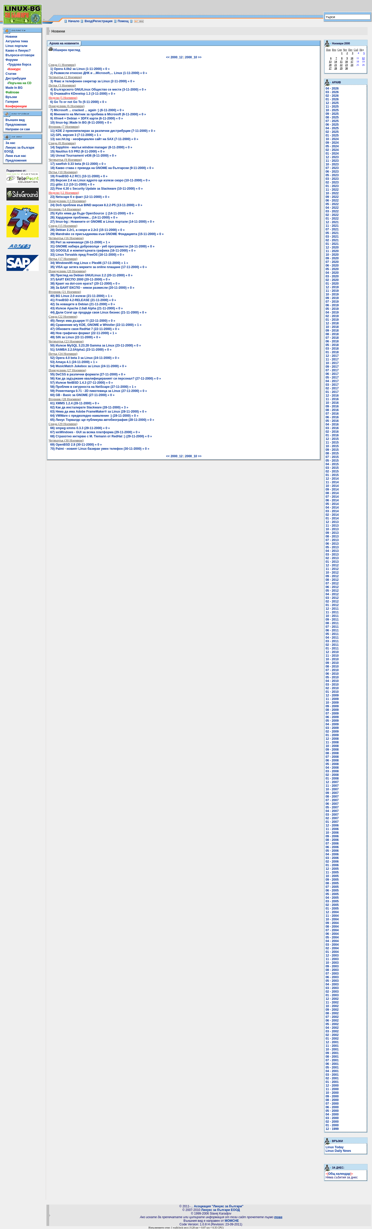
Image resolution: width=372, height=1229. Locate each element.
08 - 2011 (332, 623)
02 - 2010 (332, 688)
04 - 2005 (332, 897)
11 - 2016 (332, 399)
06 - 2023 (332, 171)
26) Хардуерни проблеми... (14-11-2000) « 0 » (84, 217)
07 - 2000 (332, 1103)
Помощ (123, 21)
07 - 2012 (332, 583)
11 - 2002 (332, 1002)
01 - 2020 (332, 283)
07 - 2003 (332, 973)
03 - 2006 (332, 858)
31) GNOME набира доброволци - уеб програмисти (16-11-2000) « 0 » (102, 246)
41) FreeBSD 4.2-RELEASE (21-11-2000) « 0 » (83, 300)
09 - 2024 (332, 142)
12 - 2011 (332, 609)
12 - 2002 (332, 999)
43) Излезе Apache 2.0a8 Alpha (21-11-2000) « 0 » (86, 308)
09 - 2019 (332, 298)
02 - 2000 (332, 1121)
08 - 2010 (332, 666)
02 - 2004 (332, 948)
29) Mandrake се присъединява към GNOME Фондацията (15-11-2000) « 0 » (107, 234)
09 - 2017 (332, 366)
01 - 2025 (332, 135)
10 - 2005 (332, 876)
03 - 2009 (332, 728)
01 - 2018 (332, 352)
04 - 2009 (332, 724)
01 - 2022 (332, 218)
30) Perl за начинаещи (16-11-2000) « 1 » (80, 242)
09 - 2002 (332, 1009)
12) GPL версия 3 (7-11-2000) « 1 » (75, 135)
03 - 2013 (332, 554)
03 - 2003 (332, 988)
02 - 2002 (332, 1035)
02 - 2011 (332, 645)
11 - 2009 (332, 699)
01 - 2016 (332, 435)
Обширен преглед (64, 50)
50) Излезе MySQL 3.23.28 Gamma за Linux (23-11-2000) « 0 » (95, 345)
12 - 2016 (332, 395)
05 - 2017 (332, 377)
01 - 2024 (332, 153)
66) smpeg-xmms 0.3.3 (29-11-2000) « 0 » (80, 428)
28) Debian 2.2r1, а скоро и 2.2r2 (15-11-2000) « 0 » (87, 230)
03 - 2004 (332, 944)
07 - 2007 (332, 800)
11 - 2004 (332, 916)
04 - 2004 (332, 941)
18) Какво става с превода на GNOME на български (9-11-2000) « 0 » (102, 168)
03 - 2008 (332, 771)
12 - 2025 (332, 103)
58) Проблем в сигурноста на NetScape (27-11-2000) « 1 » (93, 387)
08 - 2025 (332, 117)
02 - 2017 (332, 388)
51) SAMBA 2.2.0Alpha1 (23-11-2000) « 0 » (81, 349)
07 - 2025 (332, 121)
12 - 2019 (332, 287)
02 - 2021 (332, 240)
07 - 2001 (332, 1060)
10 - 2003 (332, 963)
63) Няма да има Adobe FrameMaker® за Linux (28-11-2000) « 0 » (98, 411)
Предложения (16, 124)
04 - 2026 (332, 88)
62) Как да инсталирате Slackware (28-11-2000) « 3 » (89, 407)
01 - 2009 (332, 735)
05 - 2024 (332, 146)
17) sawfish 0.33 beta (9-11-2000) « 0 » (78, 164)
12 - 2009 (332, 695)
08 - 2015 (332, 453)
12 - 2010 (332, 652)
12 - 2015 (332, 439)
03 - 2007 (332, 814)
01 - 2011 (332, 648)
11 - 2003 (332, 959)
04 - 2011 (332, 637)
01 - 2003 (332, 995)
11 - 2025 (332, 106)
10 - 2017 (332, 363)
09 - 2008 (332, 749)
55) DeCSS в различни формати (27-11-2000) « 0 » (88, 374)
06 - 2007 (332, 804)
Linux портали (16, 46)
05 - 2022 (332, 204)
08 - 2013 (332, 536)
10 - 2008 (332, 746)
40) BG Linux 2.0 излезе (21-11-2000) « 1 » (81, 296)
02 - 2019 (332, 316)
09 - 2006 (332, 836)
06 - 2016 (332, 417)
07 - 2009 (332, 713)
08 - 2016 (332, 410)
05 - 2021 (332, 233)
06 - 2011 (332, 630)
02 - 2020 (332, 280)
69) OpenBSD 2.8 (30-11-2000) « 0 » (76, 444)
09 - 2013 (332, 533)
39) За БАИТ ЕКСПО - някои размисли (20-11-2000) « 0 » (92, 288)
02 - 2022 (332, 215)
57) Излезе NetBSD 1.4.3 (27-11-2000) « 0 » (81, 382)
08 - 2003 (332, 970)
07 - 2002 (332, 1017)
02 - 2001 (332, 1078)
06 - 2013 (332, 543)
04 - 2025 (332, 128)
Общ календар (339, 1174)
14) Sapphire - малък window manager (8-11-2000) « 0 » (91, 147)
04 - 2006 (332, 854)
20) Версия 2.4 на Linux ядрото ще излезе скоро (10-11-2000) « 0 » (100, 180)
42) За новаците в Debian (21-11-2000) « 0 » (82, 304)
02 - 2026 (332, 96)
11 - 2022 (332, 189)
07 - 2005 (332, 887)
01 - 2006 (332, 865)
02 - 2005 (332, 905)
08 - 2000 (332, 1100)
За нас (10, 143)
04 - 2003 (332, 984)
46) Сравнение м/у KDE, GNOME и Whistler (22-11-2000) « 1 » (96, 325)
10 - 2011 (332, 616)
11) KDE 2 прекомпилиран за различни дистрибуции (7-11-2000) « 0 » (103, 131)
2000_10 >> (193, 57)
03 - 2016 (332, 428)
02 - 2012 (332, 601)
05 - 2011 (332, 634)
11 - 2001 (332, 1046)
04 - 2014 (332, 507)
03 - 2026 (332, 92)
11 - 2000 (332, 1089)
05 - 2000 (332, 1111)
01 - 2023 (332, 186)
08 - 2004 (332, 926)
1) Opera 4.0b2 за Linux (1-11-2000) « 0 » (80, 69)
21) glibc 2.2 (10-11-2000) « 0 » (72, 184)
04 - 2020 (332, 273)
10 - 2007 (332, 789)
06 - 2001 (332, 1064)
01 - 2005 (332, 908)
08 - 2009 (332, 710)
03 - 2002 (332, 1031)
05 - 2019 (332, 309)
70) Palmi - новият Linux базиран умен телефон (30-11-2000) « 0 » (99, 449)
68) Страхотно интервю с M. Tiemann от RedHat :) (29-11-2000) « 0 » (101, 436)
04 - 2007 (332, 811)
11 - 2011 (332, 612)
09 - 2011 (332, 619)
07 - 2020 (332, 262)
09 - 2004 (332, 923)
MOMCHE (232, 1221)
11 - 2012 (332, 569)
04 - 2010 (332, 681)
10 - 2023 (332, 164)
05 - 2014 (332, 504)
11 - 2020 (332, 251)
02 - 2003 (332, 991)
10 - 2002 (332, 1006)
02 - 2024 (332, 150)
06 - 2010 (332, 674)
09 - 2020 (332, 258)
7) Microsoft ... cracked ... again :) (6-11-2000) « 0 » (87, 110)
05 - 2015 (332, 460)
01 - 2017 (332, 392)
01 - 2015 (332, 475)
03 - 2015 (332, 468)
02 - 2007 (332, 818)
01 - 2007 (332, 822)
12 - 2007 (332, 782)
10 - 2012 (332, 572)
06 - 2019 (332, 305)
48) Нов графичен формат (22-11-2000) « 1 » (83, 333)
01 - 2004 (332, 952)
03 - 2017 (332, 385)
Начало (73, 21)
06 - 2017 (332, 374)
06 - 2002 (332, 1020)
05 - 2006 (332, 851)
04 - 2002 (332, 1028)
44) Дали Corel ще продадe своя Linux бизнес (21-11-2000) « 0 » (98, 312)
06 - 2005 (332, 890)
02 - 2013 (332, 558)
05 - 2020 (332, 269)
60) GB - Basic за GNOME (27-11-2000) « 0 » (82, 395)
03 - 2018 (332, 348)
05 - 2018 (332, 345)
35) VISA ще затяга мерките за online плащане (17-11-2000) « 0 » (98, 267)
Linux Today (335, 1147)
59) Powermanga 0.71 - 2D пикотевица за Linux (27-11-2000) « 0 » (98, 391)
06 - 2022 (332, 200)
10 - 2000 (332, 1093)
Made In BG (13, 88)
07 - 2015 (332, 457)
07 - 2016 (332, 413)
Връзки (11, 97)
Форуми (11, 60)
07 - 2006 (332, 843)
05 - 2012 (332, 590)
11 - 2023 (332, 161)
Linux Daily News (338, 1151)
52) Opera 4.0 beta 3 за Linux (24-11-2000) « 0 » (84, 358)
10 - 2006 (332, 832)
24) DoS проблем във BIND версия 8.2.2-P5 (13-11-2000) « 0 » (96, 205)
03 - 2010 (332, 684)
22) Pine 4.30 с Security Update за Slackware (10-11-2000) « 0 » (96, 188)
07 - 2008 (332, 757)
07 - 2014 (332, 497)
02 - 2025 (332, 132)
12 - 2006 (332, 825)
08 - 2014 (332, 493)
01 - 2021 (332, 244)
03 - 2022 (332, 211)
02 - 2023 (332, 182)
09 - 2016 (332, 406)
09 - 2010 (332, 663)
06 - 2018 (332, 341)
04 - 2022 (332, 208)
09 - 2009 (332, 706)
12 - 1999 (332, 1129)
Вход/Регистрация (98, 21)
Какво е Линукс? (18, 50)
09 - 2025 (332, 114)
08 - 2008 (332, 753)
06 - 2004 (332, 934)
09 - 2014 (332, 489)
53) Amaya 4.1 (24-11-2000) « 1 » (73, 362)
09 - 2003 (332, 966)
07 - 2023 (332, 168)
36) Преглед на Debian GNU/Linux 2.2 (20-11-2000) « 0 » (91, 275)
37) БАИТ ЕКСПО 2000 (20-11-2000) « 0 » (80, 279)
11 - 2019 (332, 291)
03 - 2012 (332, 598)
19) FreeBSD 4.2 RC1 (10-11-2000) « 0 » (78, 176)
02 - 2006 (332, 861)
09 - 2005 (332, 879)
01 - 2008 (332, 778)
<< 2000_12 (174, 57)
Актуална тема (16, 41)
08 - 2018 (332, 334)
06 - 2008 (332, 760)
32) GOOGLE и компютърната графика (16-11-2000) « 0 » (93, 250)
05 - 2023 (332, 175)
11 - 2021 (332, 226)
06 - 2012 (332, 587)
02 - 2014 (332, 515)
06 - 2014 (332, 500)
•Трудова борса (18, 64)
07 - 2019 (332, 301)
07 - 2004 (332, 930)
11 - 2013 (332, 525)
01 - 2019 (332, 320)
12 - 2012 (332, 565)
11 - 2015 (332, 442)
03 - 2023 (332, 179)
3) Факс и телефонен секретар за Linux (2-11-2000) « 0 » (92, 81)
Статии (10, 74)
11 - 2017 (332, 359)
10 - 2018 (332, 327)
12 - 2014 (332, 478)
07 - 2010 (332, 670)
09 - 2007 (332, 793)
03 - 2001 (332, 1075)
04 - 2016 (332, 424)
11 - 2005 (332, 872)
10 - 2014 (332, 486)
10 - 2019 (332, 294)
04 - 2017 (332, 381)
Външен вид (15, 120)
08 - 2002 (332, 1013)
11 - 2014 (332, 482)
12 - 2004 (332, 912)
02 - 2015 (332, 471)
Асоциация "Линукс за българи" (218, 1206)
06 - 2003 (332, 977)
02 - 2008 (332, 775)
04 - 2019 (332, 312)
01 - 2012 (332, 605)
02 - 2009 (332, 731)
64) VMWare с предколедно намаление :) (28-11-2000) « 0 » (94, 415)
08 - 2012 (332, 580)
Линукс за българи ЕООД (220, 1210)
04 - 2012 (332, 594)
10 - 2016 (332, 403)
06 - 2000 (332, 1107)
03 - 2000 (332, 1118)
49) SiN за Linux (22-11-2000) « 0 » (75, 337)
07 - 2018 (332, 338)
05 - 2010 (332, 677)
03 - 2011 (332, 641)
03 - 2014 (332, 511)
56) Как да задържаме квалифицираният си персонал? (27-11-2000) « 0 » (105, 378)
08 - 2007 (332, 796)
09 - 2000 (332, 1096)
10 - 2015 (332, 446)
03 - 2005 (332, 901)
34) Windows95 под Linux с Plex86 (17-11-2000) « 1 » (89, 263)
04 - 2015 (332, 464)
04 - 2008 (332, 767)
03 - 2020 (332, 276)
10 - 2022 (332, 193)
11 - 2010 (332, 655)
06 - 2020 (332, 265)
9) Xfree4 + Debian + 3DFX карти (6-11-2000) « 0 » (86, 118)
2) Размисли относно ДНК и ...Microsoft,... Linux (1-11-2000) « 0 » (98, 73)
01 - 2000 (332, 1125)
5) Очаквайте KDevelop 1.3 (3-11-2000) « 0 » (82, 93)
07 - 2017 (332, 370)
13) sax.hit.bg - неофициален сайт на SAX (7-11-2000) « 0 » (94, 139)
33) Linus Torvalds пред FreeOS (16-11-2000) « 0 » (87, 254)
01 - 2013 (332, 562)
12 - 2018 (332, 323)
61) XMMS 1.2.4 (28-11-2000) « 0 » (74, 403)
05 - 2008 (332, 764)
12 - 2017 (332, 356)
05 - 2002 (332, 1024)
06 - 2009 (332, 717)
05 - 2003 (332, 981)
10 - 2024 (332, 139)
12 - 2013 (332, 522)
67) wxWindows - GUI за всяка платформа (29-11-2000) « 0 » (95, 432)
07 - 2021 (332, 229)
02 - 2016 (332, 431)
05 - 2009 (332, 720)
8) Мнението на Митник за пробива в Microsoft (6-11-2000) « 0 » (98, 114)
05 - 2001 (332, 1067)
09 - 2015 (332, 450)
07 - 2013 (332, 540)
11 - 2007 (332, 786)
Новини (11, 36)
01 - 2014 (332, 518)
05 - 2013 (332, 547)
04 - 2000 (332, 1114)
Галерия (11, 101)
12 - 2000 (332, 1085)
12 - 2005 (332, 869)
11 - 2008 (332, 742)
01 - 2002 (332, 1038)
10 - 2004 (332, 919)
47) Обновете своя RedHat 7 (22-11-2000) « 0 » (85, 329)
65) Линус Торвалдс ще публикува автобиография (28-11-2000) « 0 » (102, 420)
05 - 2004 (332, 937)
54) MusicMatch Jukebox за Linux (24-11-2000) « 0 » (88, 366)
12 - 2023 (332, 157)
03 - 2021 (332, 236)
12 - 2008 (332, 739)
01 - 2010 (332, 692)
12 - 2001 (332, 1042)
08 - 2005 (332, 883)
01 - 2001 (332, 1082)
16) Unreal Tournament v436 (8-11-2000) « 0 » (83, 155)
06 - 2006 (332, 847)
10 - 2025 (332, 110)
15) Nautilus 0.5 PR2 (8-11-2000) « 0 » (77, 151)
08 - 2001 (332, 1056)
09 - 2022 (332, 197)
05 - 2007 (332, 807)
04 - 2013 (332, 551)
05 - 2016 (332, 421)
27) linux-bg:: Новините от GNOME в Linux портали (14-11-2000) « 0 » (102, 221)
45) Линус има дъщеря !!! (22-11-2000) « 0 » (82, 321)
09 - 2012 (332, 576)
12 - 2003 (332, 955)
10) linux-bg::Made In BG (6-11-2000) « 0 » (81, 122)
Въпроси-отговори (19, 55)
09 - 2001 (332, 1053)
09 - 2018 (332, 330)
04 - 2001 (332, 1071)
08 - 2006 (332, 840)
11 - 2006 (332, 829)
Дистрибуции (15, 78)
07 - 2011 (332, 627)
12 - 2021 (332, 222)
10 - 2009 (332, 702)
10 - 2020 (332, 254)
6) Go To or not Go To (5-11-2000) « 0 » (78, 102)
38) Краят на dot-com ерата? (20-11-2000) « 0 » (85, 283)
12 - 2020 (332, 247)
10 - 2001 (332, 1049)
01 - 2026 (332, 99)
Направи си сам (17, 129)
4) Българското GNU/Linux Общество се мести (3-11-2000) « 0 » (98, 89)
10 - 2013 (332, 529)
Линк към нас (15, 156)
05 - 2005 (332, 894)
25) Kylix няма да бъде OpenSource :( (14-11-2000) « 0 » (92, 213)
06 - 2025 (332, 124)
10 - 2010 (332, 659)
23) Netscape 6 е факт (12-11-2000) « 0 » (80, 197)
